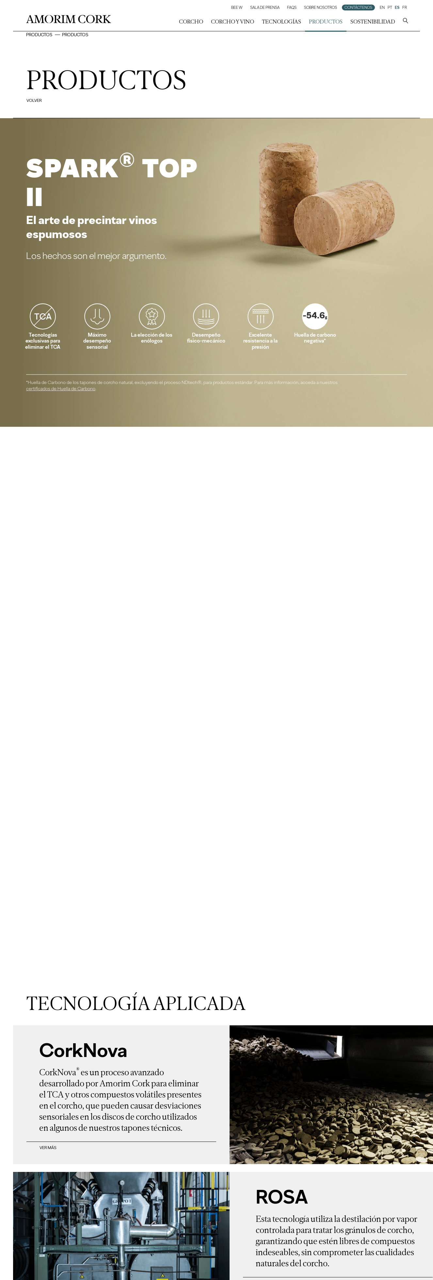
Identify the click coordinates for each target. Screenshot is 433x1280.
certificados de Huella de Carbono (60, 389)
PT (390, 7)
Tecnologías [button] (281, 21)
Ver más (48, 1147)
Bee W (237, 7)
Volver (34, 100)
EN (382, 7)
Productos (326, 21)
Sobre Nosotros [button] (320, 7)
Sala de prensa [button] (265, 7)
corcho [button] (191, 21)
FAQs (292, 7)
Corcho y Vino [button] (232, 21)
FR (404, 7)
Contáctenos (358, 7)
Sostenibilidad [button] (372, 21)
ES (397, 7)
